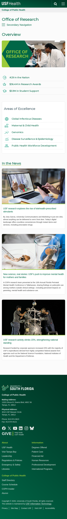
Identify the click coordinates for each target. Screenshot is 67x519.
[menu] (33, 25)
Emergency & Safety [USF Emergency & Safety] (11, 465)
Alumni (5, 493)
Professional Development (44, 465)
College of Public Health (13, 10)
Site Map (14, 508)
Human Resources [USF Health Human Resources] (40, 460)
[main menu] (63, 4)
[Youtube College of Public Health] (15, 428)
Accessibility (50, 508)
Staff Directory (8, 480)
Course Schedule (10, 485)
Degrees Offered (39, 447)
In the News (11, 163)
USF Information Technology (39, 504)
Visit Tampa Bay (9, 452)
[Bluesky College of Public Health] (32, 428)
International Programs (42, 469)
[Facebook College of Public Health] (4, 428)
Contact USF (26, 508)
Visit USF (38, 508)
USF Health (7, 447)
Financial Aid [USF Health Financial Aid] (37, 456)
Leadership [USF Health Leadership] (7, 456)
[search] (55, 4)
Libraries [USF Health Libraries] (6, 469)
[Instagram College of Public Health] (26, 428)
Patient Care (37, 452)
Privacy (5, 508)
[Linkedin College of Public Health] (21, 428)
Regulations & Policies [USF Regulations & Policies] (12, 460)
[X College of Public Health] (9, 428)
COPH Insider (8, 489)
